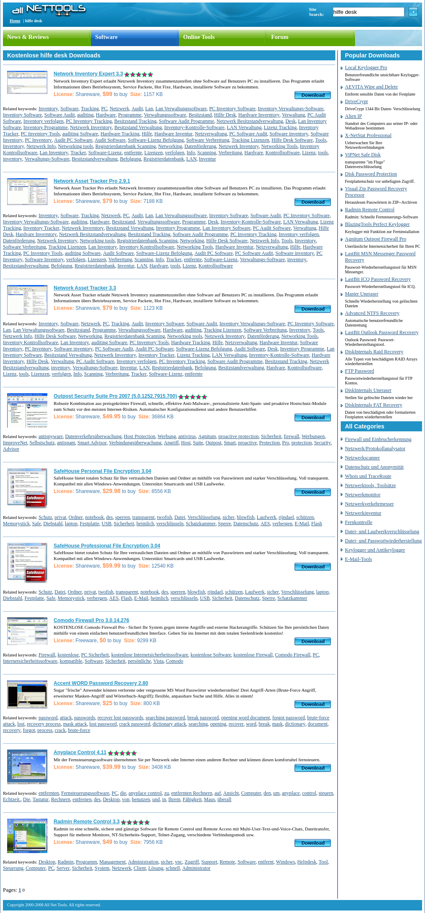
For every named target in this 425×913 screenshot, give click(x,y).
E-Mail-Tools (358, 559)
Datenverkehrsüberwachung (93, 436)
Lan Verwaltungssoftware (181, 109)
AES (265, 524)
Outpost (213, 443)
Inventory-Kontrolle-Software (194, 127)
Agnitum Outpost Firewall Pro (375, 239)
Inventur (207, 159)
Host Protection (139, 436)
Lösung (155, 868)
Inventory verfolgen (43, 121)
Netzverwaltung (211, 134)
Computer (251, 793)
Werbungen (313, 436)
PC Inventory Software (232, 109)
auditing (85, 115)
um (276, 793)
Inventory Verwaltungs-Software (291, 109)
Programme (130, 115)
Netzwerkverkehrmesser (369, 504)
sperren (122, 517)
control (309, 793)
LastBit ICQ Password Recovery (378, 279)
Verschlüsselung (203, 517)
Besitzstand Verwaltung (138, 127)
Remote (227, 862)
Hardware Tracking (120, 134)
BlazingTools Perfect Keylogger (377, 224)
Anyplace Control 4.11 (80, 752)
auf (218, 793)
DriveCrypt (356, 101)
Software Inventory (44, 259)
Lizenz (309, 153)
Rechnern (60, 799)
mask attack (75, 724)
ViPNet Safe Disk (363, 155)
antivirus (187, 436)
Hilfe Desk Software (292, 140)
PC (104, 109)
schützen (305, 517)
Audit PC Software (73, 140)
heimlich (145, 524)
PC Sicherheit (95, 655)
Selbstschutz (41, 443)
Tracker (78, 153)
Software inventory (289, 134)
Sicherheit (271, 436)
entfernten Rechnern (191, 793)
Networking (170, 146)
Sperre (224, 524)
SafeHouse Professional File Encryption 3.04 (107, 546)
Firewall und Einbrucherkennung (378, 439)
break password (203, 718)
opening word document (245, 718)
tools (323, 153)
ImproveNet (15, 443)
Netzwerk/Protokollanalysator (375, 448)
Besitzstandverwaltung (94, 159)
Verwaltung (293, 115)
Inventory (48, 109)
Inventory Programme (45, 127)
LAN (191, 159)
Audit (137, 109)
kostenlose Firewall (253, 655)
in (164, 799)
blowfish (245, 517)
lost (20, 724)
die (123, 793)
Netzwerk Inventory (239, 146)
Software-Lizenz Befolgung (156, 140)
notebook (94, 517)
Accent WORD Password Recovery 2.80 (101, 683)
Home (15, 20)
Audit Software (110, 140)
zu (166, 793)
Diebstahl (52, 524)
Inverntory (13, 146)
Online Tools (199, 37)
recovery (12, 730)
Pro (285, 443)
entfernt (266, 862)
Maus (209, 799)
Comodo (174, 661)
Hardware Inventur (173, 134)
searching (198, 724)
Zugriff (191, 862)
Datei (179, 517)
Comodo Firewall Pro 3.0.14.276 (91, 620)
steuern (326, 793)
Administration (143, 862)
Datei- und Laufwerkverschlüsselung (382, 531)
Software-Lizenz (105, 153)
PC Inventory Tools (40, 134)
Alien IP (353, 116)
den (267, 793)
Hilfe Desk (225, 115)
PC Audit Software (272, 228)
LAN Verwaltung (244, 127)
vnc (178, 862)
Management (112, 862)
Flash (316, 524)
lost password (103, 724)
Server (63, 868)
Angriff (171, 443)
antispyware (51, 436)
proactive (247, 443)
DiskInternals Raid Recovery (374, 352)
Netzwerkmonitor (363, 495)
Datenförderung (200, 146)
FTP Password (359, 371)
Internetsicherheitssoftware (30, 661)
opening (218, 724)
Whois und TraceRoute (368, 476)
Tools (321, 140)
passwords (84, 718)
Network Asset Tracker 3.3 (85, 288)
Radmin (65, 862)
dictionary (295, 724)
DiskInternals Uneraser (368, 390)
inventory (12, 159)
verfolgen (174, 153)
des (109, 517)
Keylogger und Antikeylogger (375, 550)
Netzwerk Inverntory (91, 127)
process (44, 730)
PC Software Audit (248, 134)
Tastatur (41, 799)
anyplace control (145, 793)
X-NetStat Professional (368, 135)
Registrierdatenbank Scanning (125, 146)
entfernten (49, 793)
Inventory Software (22, 115)
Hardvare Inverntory (259, 115)
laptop (71, 524)
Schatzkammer (200, 524)
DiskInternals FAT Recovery (373, 405)
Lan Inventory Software (226, 228)
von (126, 799)
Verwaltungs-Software (47, 159)
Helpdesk (306, 862)
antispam (66, 443)
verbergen (282, 524)
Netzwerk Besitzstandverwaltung (249, 121)
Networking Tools (279, 146)
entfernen (82, 799)
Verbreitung (230, 153)
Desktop (111, 799)
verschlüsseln (170, 524)
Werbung (167, 436)
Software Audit (59, 115)
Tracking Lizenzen (250, 140)
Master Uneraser (361, 294)
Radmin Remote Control (369, 210)
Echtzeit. (12, 799)
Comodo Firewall (292, 655)
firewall (291, 436)
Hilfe (147, 134)
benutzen (141, 799)
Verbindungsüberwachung (135, 443)
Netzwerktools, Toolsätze (370, 485)
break (264, 724)
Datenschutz (245, 524)
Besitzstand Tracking (135, 121)
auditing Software (80, 134)
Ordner (76, 517)
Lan (149, 109)
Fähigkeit (192, 799)
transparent (143, 517)
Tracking (90, 109)
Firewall (47, 655)
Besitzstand (200, 115)
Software (106, 37)
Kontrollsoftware (282, 153)
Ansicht (231, 793)
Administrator (196, 868)
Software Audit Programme (186, 121)
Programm (86, 862)
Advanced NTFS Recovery (372, 313)
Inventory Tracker (41, 228)
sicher (229, 517)
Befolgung (130, 159)
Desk (290, 121)
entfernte (133, 153)
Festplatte (89, 524)
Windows (285, 862)
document (317, 724)
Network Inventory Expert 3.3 (88, 74)
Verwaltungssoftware (165, 115)
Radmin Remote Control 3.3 (86, 822)
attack (66, 718)
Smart (230, 443)
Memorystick (16, 524)
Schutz (45, 517)
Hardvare (253, 153)
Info (191, 153)
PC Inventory (38, 140)
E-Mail (302, 524)
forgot (29, 730)
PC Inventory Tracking (89, 121)
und (156, 799)
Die (26, 799)
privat (60, 517)
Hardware (106, 115)
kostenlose (68, 655)
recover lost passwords (120, 718)
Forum (279, 37)
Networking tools (75, 146)
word (251, 724)
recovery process (44, 724)
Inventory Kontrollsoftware (146, 247)
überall (224, 799)
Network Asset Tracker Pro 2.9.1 (92, 181)
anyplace (291, 793)
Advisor (11, 449)
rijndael (286, 517)
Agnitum (207, 436)
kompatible (71, 661)
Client (140, 868)
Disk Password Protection (371, 174)
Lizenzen (153, 153)
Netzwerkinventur (363, 513)
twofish (164, 517)
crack (60, 730)
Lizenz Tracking (280, 127)
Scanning (206, 153)
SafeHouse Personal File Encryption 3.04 (102, 471)
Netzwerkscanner (362, 458)
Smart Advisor (92, 443)
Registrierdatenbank (163, 159)
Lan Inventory (53, 153)
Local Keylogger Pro (366, 67)
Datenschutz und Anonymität (374, 467)
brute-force (79, 730)
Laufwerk (267, 517)
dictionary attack (169, 724)
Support (209, 862)
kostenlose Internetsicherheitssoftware (149, 655)
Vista (158, 661)
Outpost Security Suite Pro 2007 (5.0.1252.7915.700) (115, 396)
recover (236, 724)
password (48, 718)
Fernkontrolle (358, 522)
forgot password (288, 718)
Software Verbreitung (207, 140)
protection (301, 443)
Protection (269, 443)
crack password (134, 724)
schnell (173, 868)
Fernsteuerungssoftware (85, 793)
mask (277, 724)
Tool (323, 862)
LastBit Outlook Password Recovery (382, 332)
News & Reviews (28, 37)
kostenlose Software (211, 655)
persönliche (139, 661)
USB (106, 524)
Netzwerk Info (41, 146)
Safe (36, 524)
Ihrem (174, 799)
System (102, 868)
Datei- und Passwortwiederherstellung (383, 541)
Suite (198, 443)
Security (322, 443)
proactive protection (238, 436)
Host (186, 443)
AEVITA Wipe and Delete (371, 87)
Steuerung (13, 868)
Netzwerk (120, 109)
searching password (165, 718)
